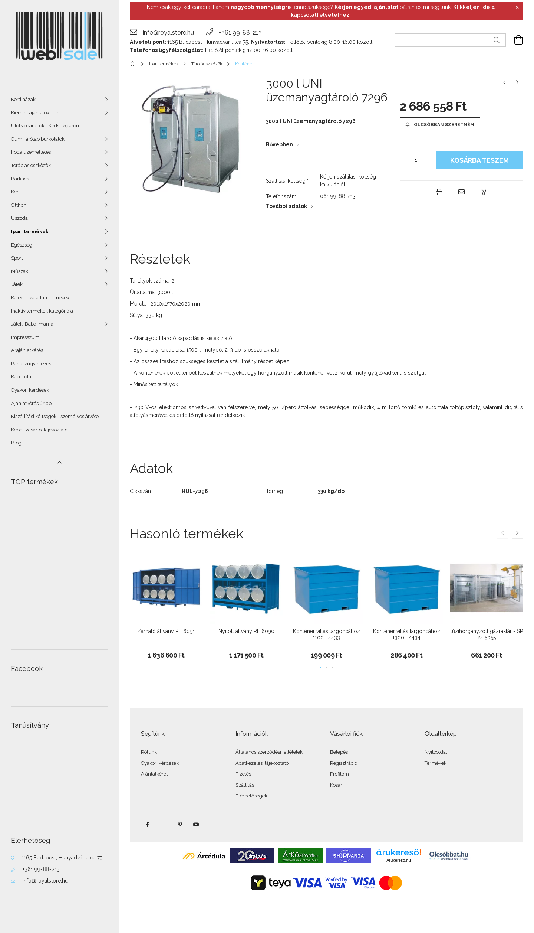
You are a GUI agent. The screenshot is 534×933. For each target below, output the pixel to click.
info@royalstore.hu (45, 881)
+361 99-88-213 (41, 869)
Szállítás (244, 785)
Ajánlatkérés (154, 774)
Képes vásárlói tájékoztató (39, 430)
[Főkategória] (134, 63)
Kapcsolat (22, 376)
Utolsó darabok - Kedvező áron (45, 125)
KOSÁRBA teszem (479, 160)
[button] (440, 124)
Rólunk (149, 752)
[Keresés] (496, 40)
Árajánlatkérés (27, 350)
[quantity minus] (405, 160)
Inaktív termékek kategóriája (42, 311)
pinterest (180, 824)
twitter (163, 824)
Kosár (336, 785)
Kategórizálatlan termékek (40, 297)
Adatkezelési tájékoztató (262, 763)
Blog (16, 443)
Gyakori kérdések (30, 390)
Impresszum (25, 337)
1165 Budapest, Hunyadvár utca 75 (62, 858)
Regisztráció (343, 763)
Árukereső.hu (398, 860)
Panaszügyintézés (31, 363)
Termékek (435, 763)
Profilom (339, 774)
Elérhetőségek (251, 796)
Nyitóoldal (436, 752)
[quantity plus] (426, 160)
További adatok (286, 206)
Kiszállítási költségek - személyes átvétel (55, 416)
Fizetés (243, 774)
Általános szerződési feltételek (269, 752)
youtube (196, 824)
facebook (147, 824)
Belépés (339, 752)
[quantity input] (416, 160)
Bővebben (279, 144)
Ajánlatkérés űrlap (31, 403)
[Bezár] (517, 7)
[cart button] (514, 40)
